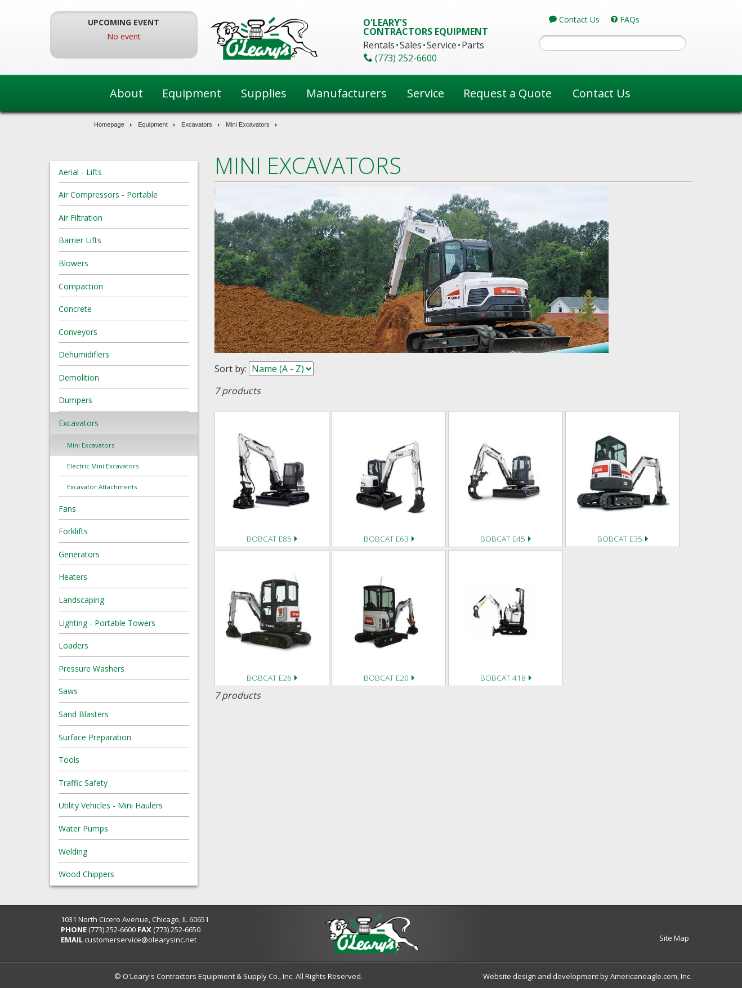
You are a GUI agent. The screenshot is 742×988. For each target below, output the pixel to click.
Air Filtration (122, 217)
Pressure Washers (133, 668)
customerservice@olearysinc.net (182, 940)
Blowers (114, 263)
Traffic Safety (124, 782)
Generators (120, 554)
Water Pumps (124, 828)
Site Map (633, 938)
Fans (108, 508)
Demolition (120, 377)
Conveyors (119, 332)
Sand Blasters (125, 714)
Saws (109, 691)
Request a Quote (507, 93)
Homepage (109, 124)
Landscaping (122, 599)
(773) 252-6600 (153, 929)
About (126, 93)
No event (155, 36)
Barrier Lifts (121, 240)
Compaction (122, 286)
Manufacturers (346, 93)
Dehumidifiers (125, 354)
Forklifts (114, 531)
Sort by (250, 369)
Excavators (196, 124)
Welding (114, 851)
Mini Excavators (248, 124)
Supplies (264, 93)
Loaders (114, 645)
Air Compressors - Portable (149, 194)
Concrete (116, 308)
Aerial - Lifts (121, 172)
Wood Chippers (127, 874)
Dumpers (116, 400)
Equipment (191, 93)
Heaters (114, 576)
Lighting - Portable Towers (148, 623)
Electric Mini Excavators (144, 466)
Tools (110, 759)
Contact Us (602, 93)
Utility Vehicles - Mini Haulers (152, 805)
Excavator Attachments (143, 486)
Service (425, 93)
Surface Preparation (136, 737)
